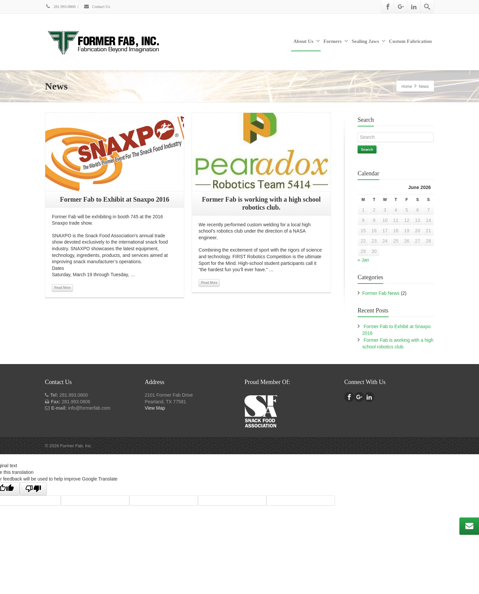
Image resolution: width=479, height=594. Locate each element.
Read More (62, 288)
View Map (155, 408)
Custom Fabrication (410, 41)
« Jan (363, 260)
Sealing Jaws (369, 41)
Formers (335, 41)
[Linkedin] (413, 6)
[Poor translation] (33, 488)
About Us (306, 41)
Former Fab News (380, 293)
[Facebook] (388, 6)
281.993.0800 (60, 6)
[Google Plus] (400, 6)
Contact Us (96, 6)
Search (367, 149)
